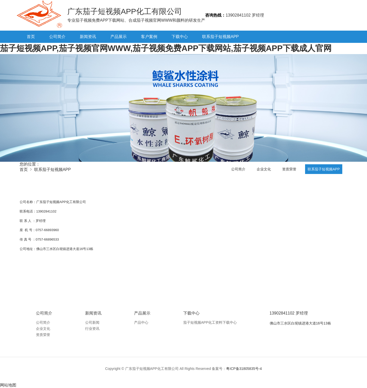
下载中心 (180, 36)
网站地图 (8, 385)
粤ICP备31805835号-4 (244, 369)
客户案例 (149, 36)
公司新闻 (92, 322)
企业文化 (264, 169)
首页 (31, 36)
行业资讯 (92, 329)
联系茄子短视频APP (220, 36)
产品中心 (141, 322)
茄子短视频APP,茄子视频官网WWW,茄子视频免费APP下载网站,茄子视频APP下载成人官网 (166, 48)
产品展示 (118, 36)
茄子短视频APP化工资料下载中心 (210, 322)
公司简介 (57, 36)
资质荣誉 (289, 169)
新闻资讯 (88, 36)
